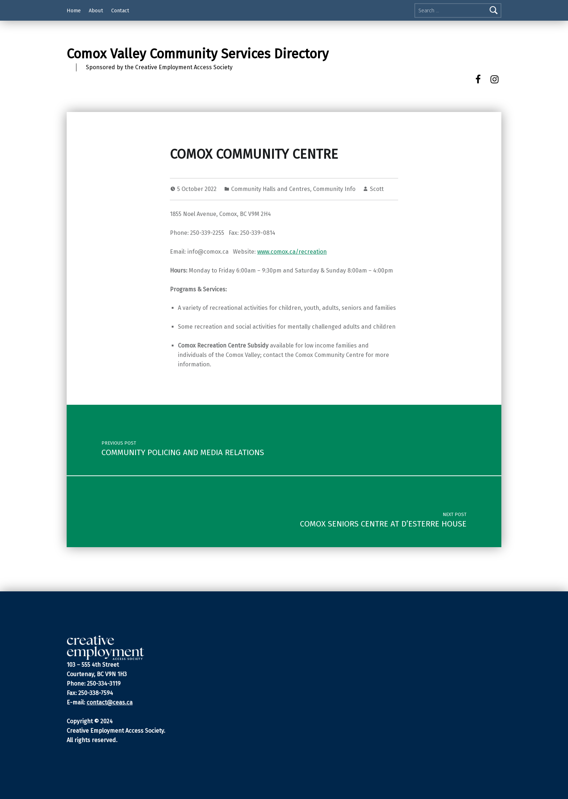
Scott (377, 189)
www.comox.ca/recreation (292, 251)
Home (74, 10)
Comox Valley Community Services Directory (198, 54)
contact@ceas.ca (110, 702)
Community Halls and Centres (270, 189)
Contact (120, 10)
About (96, 10)
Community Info (334, 189)
